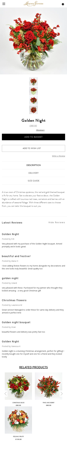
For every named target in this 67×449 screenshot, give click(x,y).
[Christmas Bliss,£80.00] (18, 386)
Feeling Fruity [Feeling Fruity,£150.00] (18, 436)
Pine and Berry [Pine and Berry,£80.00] (48, 402)
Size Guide (33, 180)
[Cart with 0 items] (62, 3)
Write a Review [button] (58, 156)
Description (33, 165)
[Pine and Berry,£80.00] (48, 386)
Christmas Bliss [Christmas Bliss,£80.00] (18, 402)
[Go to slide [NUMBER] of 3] (5, 394)
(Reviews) (40, 130)
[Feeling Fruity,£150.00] (18, 420)
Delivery (33, 173)
